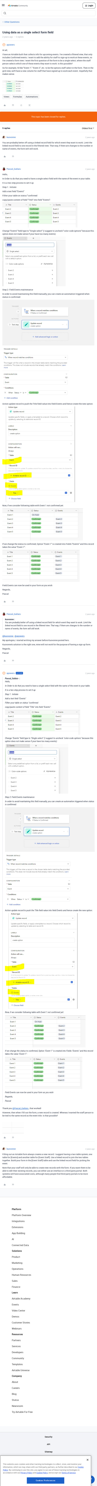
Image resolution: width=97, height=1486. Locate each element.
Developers (17, 1352)
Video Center (18, 1310)
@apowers (19, 636)
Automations (32, 96)
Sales (15, 1280)
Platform (16, 1209)
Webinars (17, 1328)
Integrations (18, 1221)
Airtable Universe (20, 1370)
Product (16, 1256)
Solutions (17, 1250)
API (48, 1444)
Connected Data (20, 1245)
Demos (15, 1316)
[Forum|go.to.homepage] (17, 5)
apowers (11, 44)
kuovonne (11, 137)
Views (6, 96)
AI (13, 1239)
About (15, 1382)
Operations (17, 1268)
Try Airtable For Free (22, 1412)
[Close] (87, 1474)
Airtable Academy (21, 1298)
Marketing (17, 1262)
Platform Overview (21, 1215)
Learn (15, 1292)
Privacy (48, 1459)
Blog (14, 1394)
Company (17, 1376)
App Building (18, 1233)
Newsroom (17, 1406)
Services (16, 1346)
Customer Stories (21, 1322)
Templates (17, 1364)
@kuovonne (7, 636)
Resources (17, 1334)
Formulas (17, 96)
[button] (3, 6)
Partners (16, 1340)
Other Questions (11, 21)
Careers (16, 1388)
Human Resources (21, 1274)
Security (48, 1436)
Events (15, 1304)
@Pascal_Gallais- (20, 1108)
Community (18, 1358)
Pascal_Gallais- (14, 169)
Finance (16, 1286)
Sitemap (48, 1451)
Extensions (17, 1227)
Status (15, 1400)
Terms (48, 1466)
